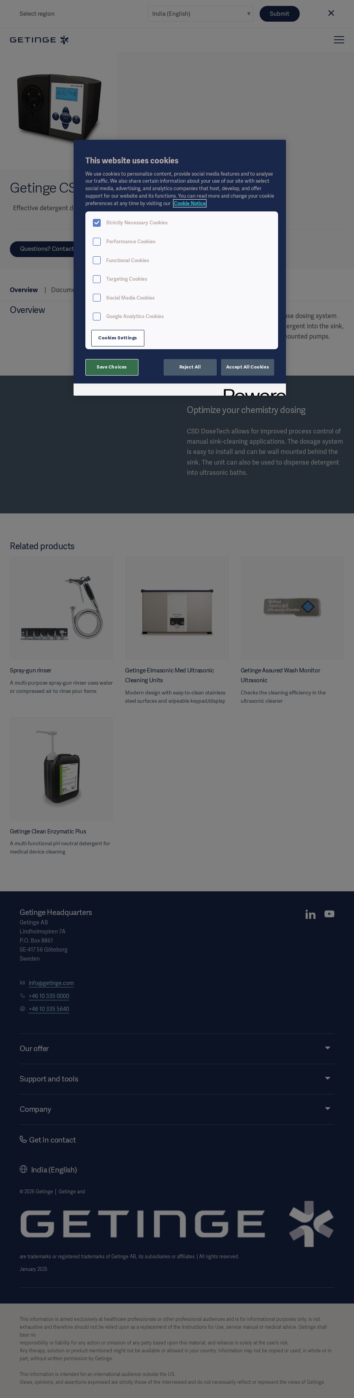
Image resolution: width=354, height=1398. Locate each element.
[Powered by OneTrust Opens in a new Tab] (252, 391)
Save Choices (112, 367)
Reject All (190, 367)
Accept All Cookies (247, 367)
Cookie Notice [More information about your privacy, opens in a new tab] (190, 203)
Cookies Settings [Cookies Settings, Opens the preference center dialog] (117, 338)
